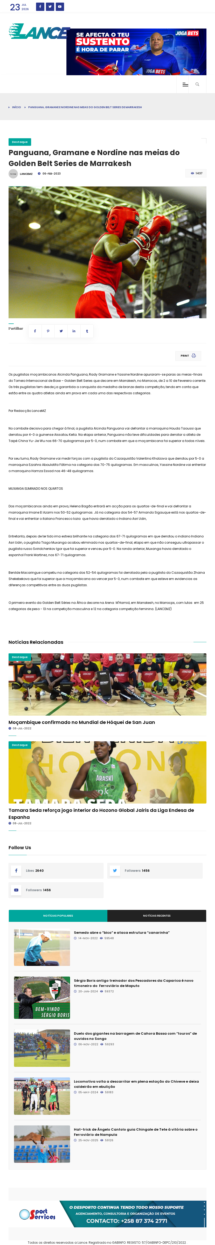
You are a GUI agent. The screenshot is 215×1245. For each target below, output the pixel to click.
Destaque (20, 142)
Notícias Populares (58, 916)
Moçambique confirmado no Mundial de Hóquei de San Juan (82, 722)
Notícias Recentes (157, 916)
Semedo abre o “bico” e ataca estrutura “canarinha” (122, 932)
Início (16, 107)
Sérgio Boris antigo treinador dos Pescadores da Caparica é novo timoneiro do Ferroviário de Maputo (133, 983)
